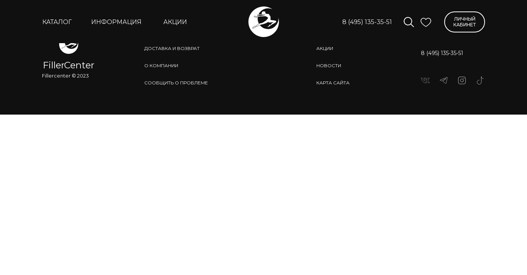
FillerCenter (68, 65)
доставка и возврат (172, 48)
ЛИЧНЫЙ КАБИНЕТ (464, 21)
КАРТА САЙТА (333, 83)
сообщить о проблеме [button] (176, 83)
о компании (161, 65)
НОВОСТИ (328, 65)
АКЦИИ (175, 22)
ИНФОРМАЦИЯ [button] (116, 22)
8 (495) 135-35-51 (367, 22)
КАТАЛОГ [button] (57, 22)
